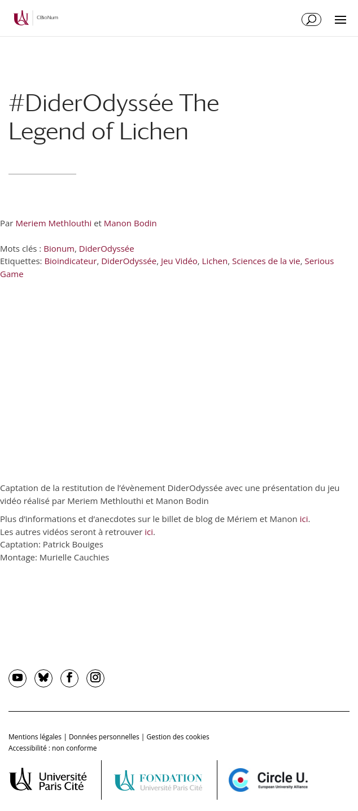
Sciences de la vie (266, 260)
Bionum (59, 248)
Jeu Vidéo (179, 260)
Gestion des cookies (178, 737)
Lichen (215, 260)
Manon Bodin (130, 223)
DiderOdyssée (106, 248)
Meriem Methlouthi (53, 223)
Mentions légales (35, 737)
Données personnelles (104, 737)
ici (304, 518)
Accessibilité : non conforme (52, 748)
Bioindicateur (70, 260)
